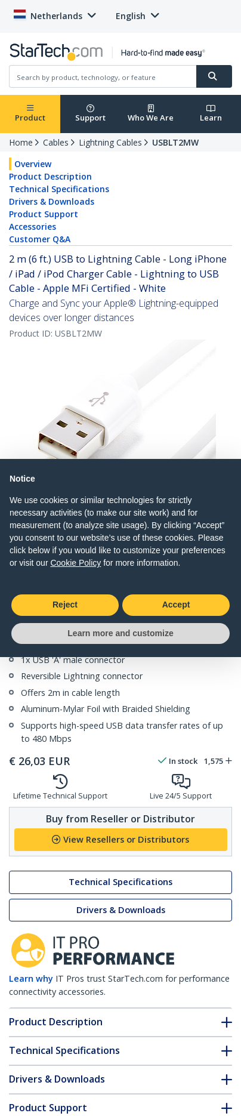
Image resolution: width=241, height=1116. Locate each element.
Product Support (43, 214)
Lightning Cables (110, 142)
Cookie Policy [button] (75, 563)
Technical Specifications (59, 189)
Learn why (31, 978)
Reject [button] (65, 604)
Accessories (32, 226)
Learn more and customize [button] (120, 633)
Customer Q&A (39, 239)
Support (90, 113)
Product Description (50, 176)
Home (21, 142)
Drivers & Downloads (51, 201)
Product (30, 113)
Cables (56, 142)
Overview (32, 163)
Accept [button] (176, 604)
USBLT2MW (175, 142)
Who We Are (151, 113)
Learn (211, 113)
